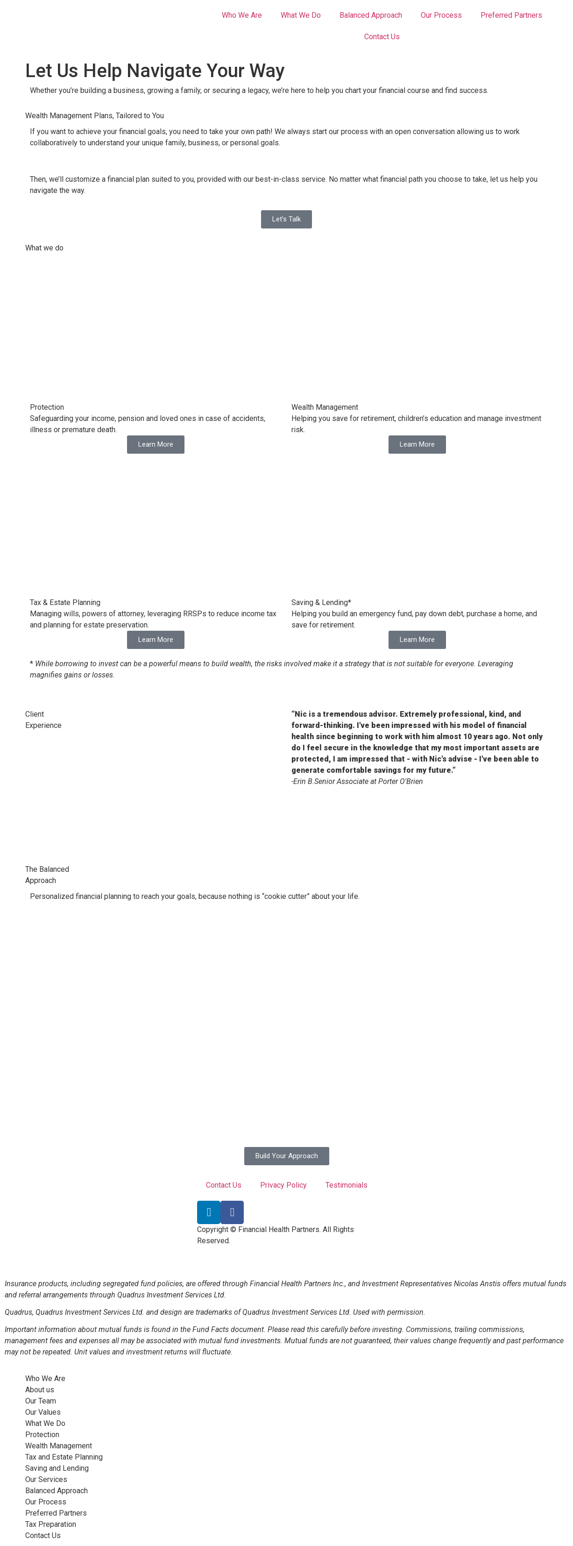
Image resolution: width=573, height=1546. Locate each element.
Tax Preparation (50, 1524)
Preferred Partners (511, 15)
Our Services (46, 1479)
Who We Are (242, 15)
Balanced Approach (371, 15)
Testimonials (346, 1185)
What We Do (301, 15)
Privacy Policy (283, 1185)
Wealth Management (58, 1445)
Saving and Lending (57, 1468)
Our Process (441, 15)
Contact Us (382, 36)
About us (39, 1389)
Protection (42, 1434)
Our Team (40, 1400)
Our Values (43, 1412)
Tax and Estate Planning (64, 1457)
